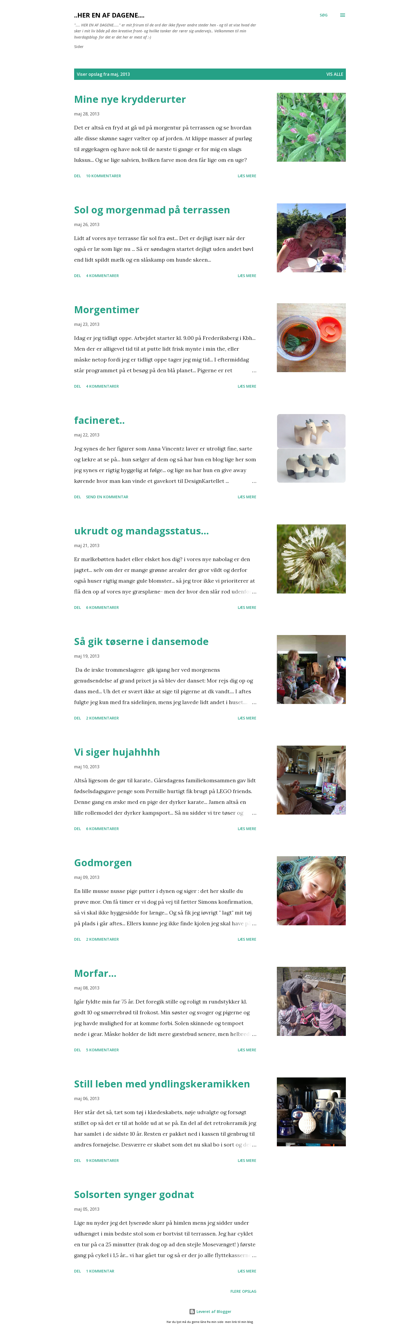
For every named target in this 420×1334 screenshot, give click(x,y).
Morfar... (95, 973)
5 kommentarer (102, 1049)
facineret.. (99, 420)
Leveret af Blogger (210, 1311)
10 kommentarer (103, 175)
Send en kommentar (107, 496)
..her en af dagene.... (109, 15)
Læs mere (247, 175)
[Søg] (324, 15)
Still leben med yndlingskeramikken (162, 1083)
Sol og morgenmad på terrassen (152, 209)
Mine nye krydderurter (130, 99)
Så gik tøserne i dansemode (141, 641)
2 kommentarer (102, 718)
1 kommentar (100, 1271)
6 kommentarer (102, 607)
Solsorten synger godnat (134, 1194)
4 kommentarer (102, 275)
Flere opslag (243, 1291)
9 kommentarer (102, 1160)
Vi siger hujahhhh (117, 752)
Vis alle (334, 74)
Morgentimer (106, 309)
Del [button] (77, 175)
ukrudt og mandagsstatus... (141, 530)
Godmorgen (103, 862)
